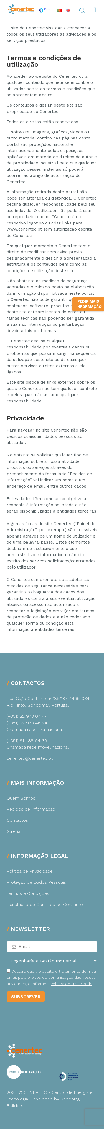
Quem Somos (21, 798)
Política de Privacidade (30, 871)
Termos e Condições (28, 893)
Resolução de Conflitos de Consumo (45, 904)
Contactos (17, 820)
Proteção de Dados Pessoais (36, 882)
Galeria (13, 831)
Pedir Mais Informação (89, 368)
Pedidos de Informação (31, 809)
